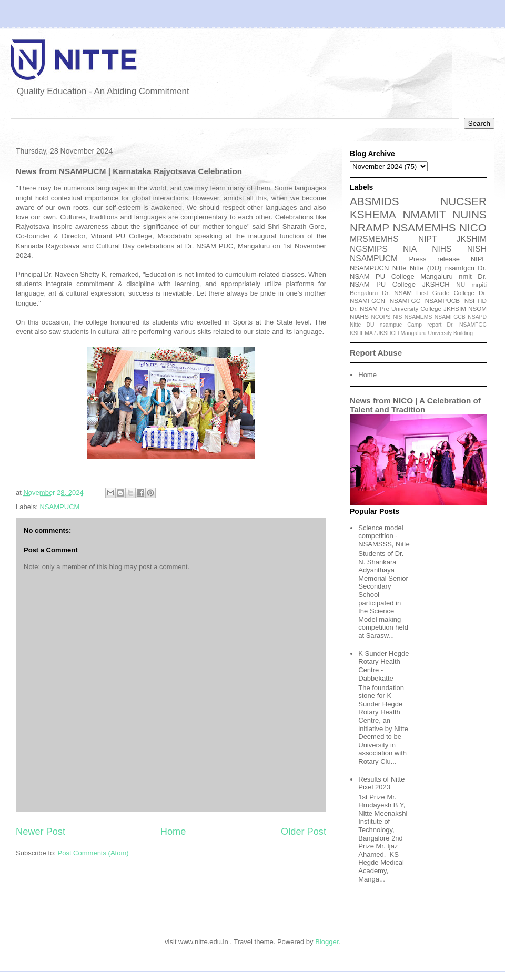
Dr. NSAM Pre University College (395, 308)
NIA (410, 249)
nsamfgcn (459, 268)
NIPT (427, 239)
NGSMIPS (369, 249)
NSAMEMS (418, 317)
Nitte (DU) (426, 268)
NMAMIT (424, 214)
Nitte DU (362, 325)
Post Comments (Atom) (93, 853)
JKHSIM (454, 308)
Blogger (326, 942)
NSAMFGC (405, 300)
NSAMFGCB (450, 317)
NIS (397, 317)
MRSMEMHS (374, 239)
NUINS (469, 214)
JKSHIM (472, 239)
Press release (434, 259)
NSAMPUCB (442, 300)
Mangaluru (413, 333)
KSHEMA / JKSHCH (374, 333)
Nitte (399, 268)
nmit (465, 276)
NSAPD (477, 317)
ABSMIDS (374, 201)
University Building (450, 333)
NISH (477, 249)
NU (460, 284)
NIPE (479, 259)
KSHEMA (373, 214)
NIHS (441, 249)
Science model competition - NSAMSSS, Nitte (384, 536)
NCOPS (381, 317)
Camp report (424, 325)
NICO (473, 227)
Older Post (303, 831)
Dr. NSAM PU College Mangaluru (418, 272)
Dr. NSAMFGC (467, 325)
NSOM (477, 308)
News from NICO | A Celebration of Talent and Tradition (415, 405)
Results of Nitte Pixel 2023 (381, 783)
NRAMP (369, 227)
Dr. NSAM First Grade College (428, 292)
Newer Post (40, 831)
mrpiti (479, 284)
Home (173, 831)
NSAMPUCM (60, 507)
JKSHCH (436, 284)
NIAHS (359, 316)
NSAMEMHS (424, 227)
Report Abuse (376, 352)
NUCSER (463, 201)
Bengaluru (364, 292)
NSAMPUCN (369, 268)
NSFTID (475, 300)
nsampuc (391, 325)
